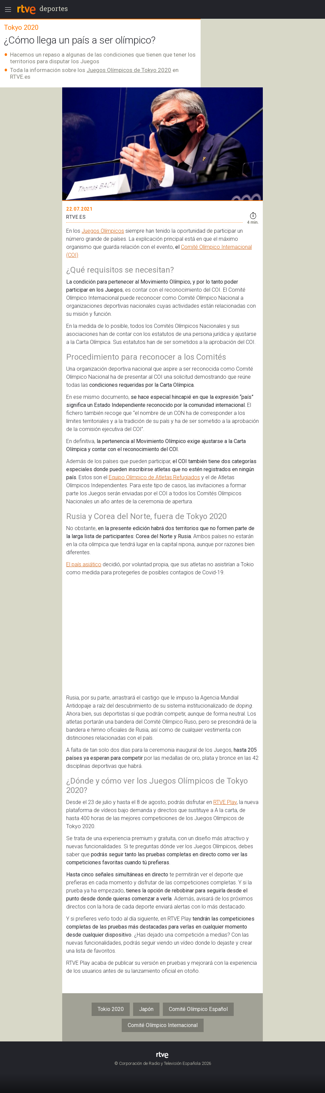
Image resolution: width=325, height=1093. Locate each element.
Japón (146, 1009)
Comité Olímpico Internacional (163, 1025)
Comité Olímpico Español (198, 1009)
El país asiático (83, 564)
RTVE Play (225, 802)
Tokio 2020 (111, 1009)
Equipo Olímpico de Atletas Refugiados (154, 477)
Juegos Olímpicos (103, 231)
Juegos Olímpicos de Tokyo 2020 (129, 70)
